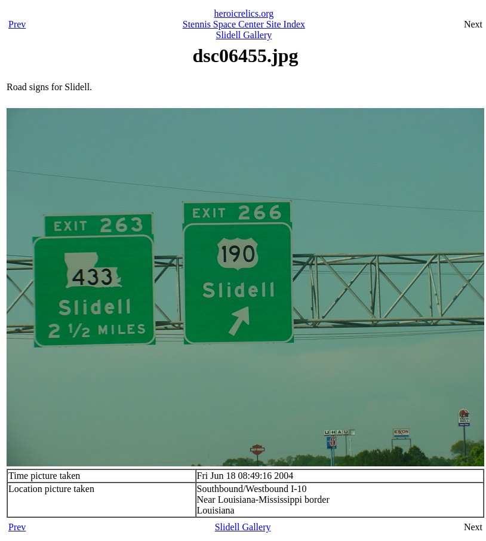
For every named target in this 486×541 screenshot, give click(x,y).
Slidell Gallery (244, 35)
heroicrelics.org (244, 13)
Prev (17, 24)
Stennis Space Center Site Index (244, 24)
